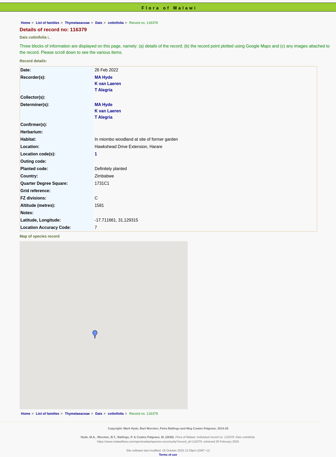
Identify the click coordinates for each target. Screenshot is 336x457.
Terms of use (168, 454)
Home (25, 23)
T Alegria (103, 90)
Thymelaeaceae (77, 23)
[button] (95, 334)
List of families (47, 23)
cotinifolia (116, 23)
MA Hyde (103, 77)
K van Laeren (107, 83)
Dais (98, 23)
